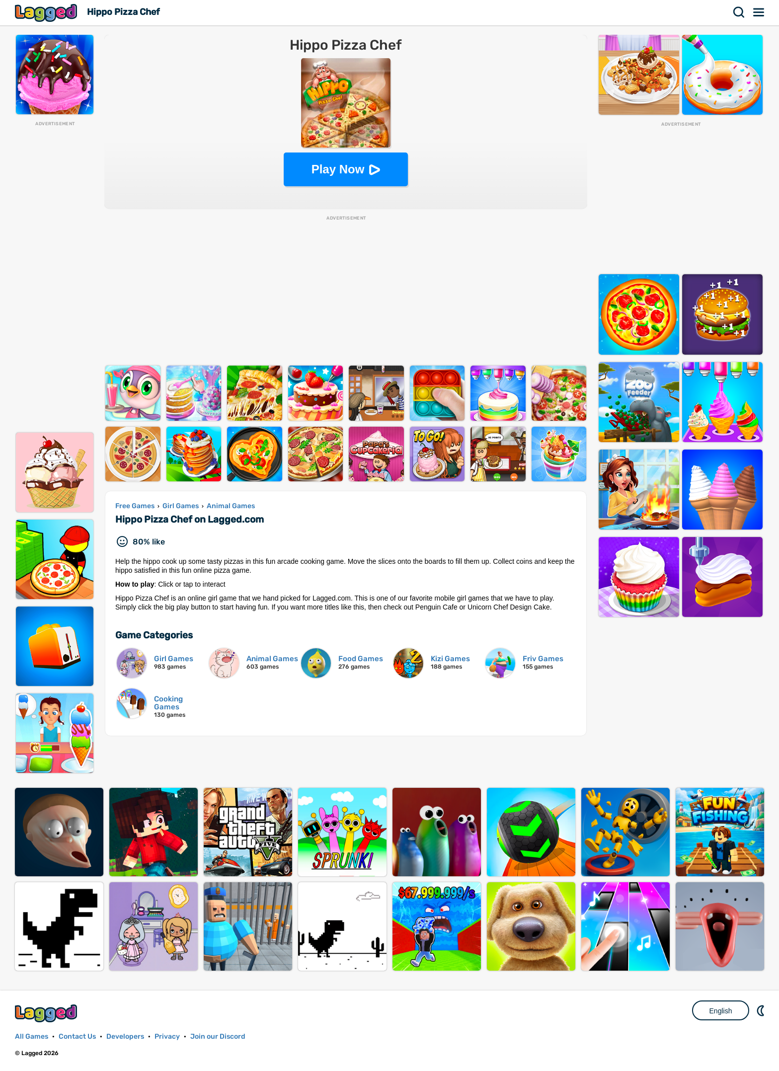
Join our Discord (217, 1036)
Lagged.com (47, 1013)
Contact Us (77, 1036)
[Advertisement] (54, 276)
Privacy (167, 1036)
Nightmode (762, 1010)
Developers (125, 1036)
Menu (759, 12)
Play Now (338, 169)
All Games (31, 1036)
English (720, 1011)
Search (739, 12)
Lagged (47, 12)
